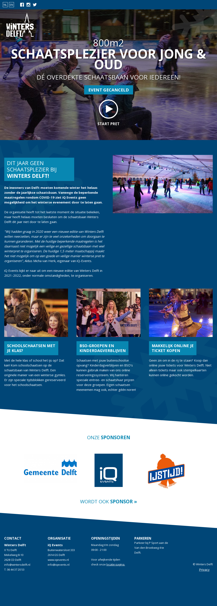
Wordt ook (108, 501)
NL (5, 5)
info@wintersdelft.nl (17, 565)
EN (11, 5)
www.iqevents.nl (58, 560)
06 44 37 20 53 (15, 569)
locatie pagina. (115, 564)
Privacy (204, 569)
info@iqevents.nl (59, 565)
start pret (108, 113)
